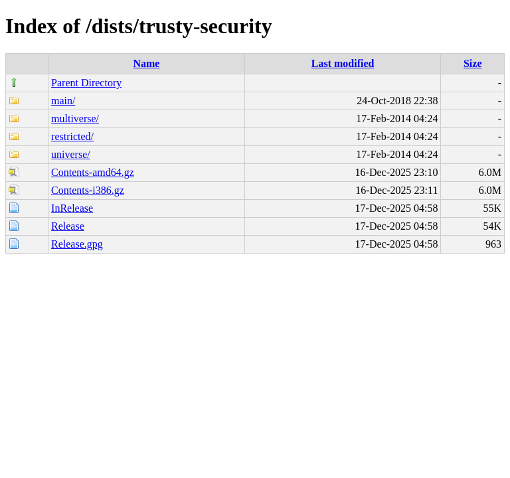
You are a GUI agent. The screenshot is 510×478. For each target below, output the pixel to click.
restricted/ (72, 136)
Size (473, 63)
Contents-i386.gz (87, 190)
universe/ (70, 154)
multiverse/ (75, 118)
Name (146, 63)
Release (67, 226)
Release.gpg (77, 244)
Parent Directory (86, 82)
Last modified (343, 63)
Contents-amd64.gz (92, 172)
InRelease (72, 208)
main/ (63, 100)
